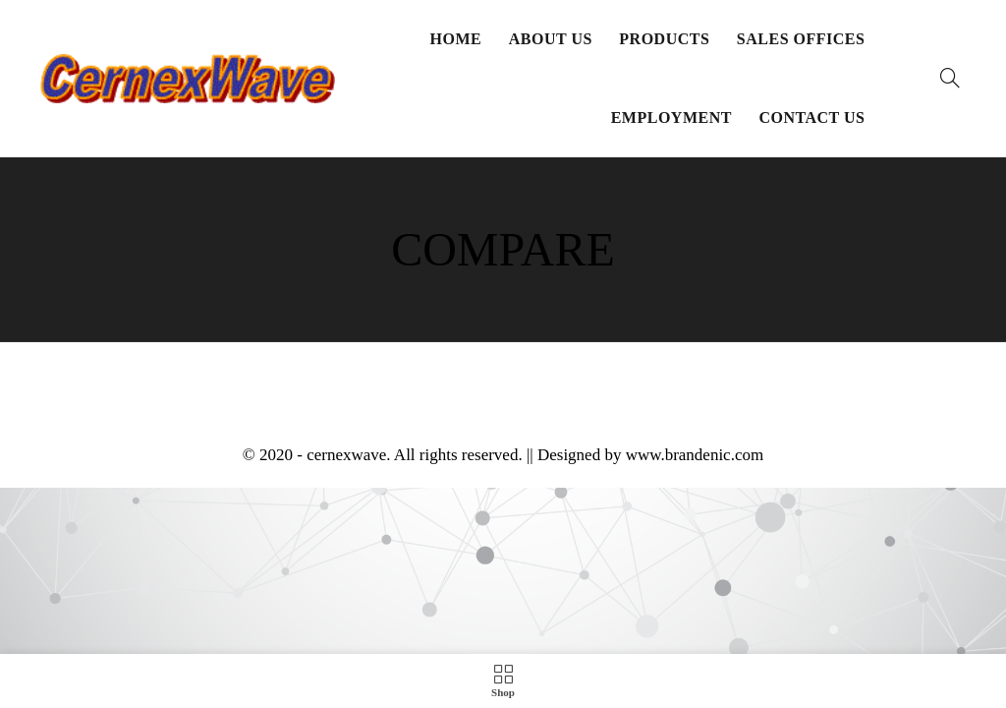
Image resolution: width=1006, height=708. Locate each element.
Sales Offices (801, 38)
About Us (550, 38)
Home (456, 38)
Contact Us (811, 117)
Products (664, 38)
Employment (671, 117)
